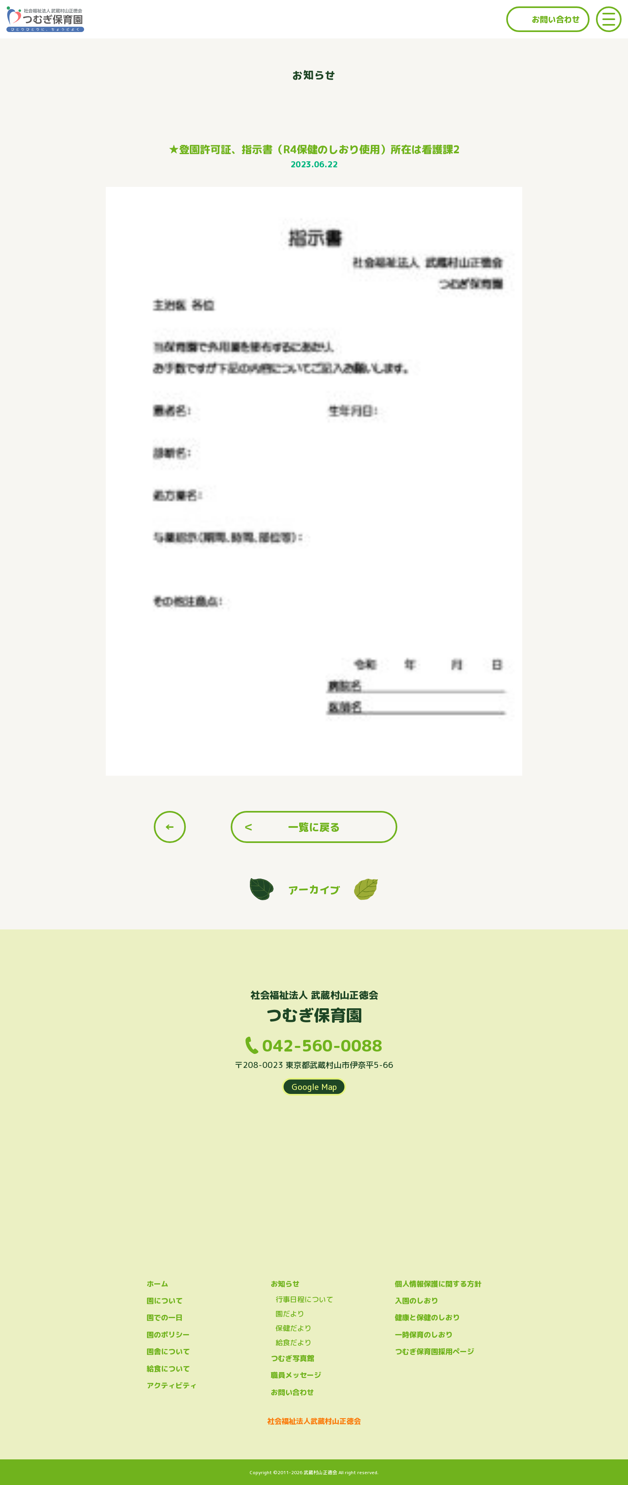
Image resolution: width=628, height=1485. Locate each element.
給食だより (294, 1343)
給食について (168, 1369)
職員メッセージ (296, 1375)
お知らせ (285, 1284)
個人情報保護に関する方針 (438, 1284)
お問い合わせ (556, 19)
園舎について (168, 1352)
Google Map (314, 1086)
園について (165, 1301)
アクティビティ (172, 1386)
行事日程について (304, 1299)
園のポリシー (168, 1335)
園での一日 (165, 1317)
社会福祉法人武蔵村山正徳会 (314, 1421)
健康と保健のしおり (427, 1317)
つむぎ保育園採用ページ (434, 1352)
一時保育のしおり (424, 1335)
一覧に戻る (314, 827)
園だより (290, 1314)
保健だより (294, 1328)
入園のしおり (416, 1301)
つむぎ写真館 (292, 1358)
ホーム (157, 1284)
